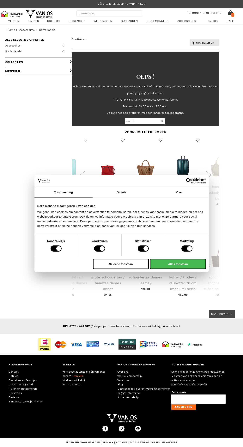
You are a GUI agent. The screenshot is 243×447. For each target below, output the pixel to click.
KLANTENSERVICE (20, 364)
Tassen (33, 20)
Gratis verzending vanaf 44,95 (121, 4)
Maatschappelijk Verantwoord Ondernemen (143, 388)
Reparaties (15, 393)
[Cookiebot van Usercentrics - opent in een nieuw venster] (189, 181)
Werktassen (103, 20)
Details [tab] (121, 192)
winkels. (79, 376)
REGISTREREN (212, 13)
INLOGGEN (195, 13)
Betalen (13, 376)
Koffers (53, 20)
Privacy (108, 442)
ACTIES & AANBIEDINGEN (188, 364)
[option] (121, 3)
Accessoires (186, 20)
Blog (120, 384)
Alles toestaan (178, 264)
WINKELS (69, 364)
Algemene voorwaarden (83, 442)
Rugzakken (129, 20)
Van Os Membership (129, 376)
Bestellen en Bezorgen (23, 380)
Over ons (122, 371)
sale (230, 20)
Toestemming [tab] (63, 192)
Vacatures (123, 380)
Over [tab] (179, 192)
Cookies (122, 442)
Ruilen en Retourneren (23, 388)
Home (11, 29)
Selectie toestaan (121, 264)
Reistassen (77, 20)
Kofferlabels (47, 29)
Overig (213, 20)
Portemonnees (157, 20)
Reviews (14, 397)
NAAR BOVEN (222, 313)
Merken (13, 20)
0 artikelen (79, 39)
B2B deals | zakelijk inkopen (26, 401)
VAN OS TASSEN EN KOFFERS (136, 364)
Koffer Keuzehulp (128, 397)
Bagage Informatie (128, 393)
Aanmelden (183, 407)
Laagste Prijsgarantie (21, 384)
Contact (14, 371)
